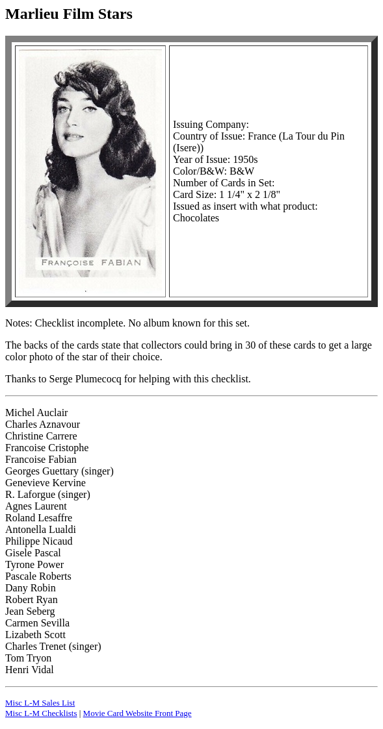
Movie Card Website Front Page (137, 713)
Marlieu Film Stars (69, 13)
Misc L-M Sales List (40, 703)
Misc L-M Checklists (41, 713)
